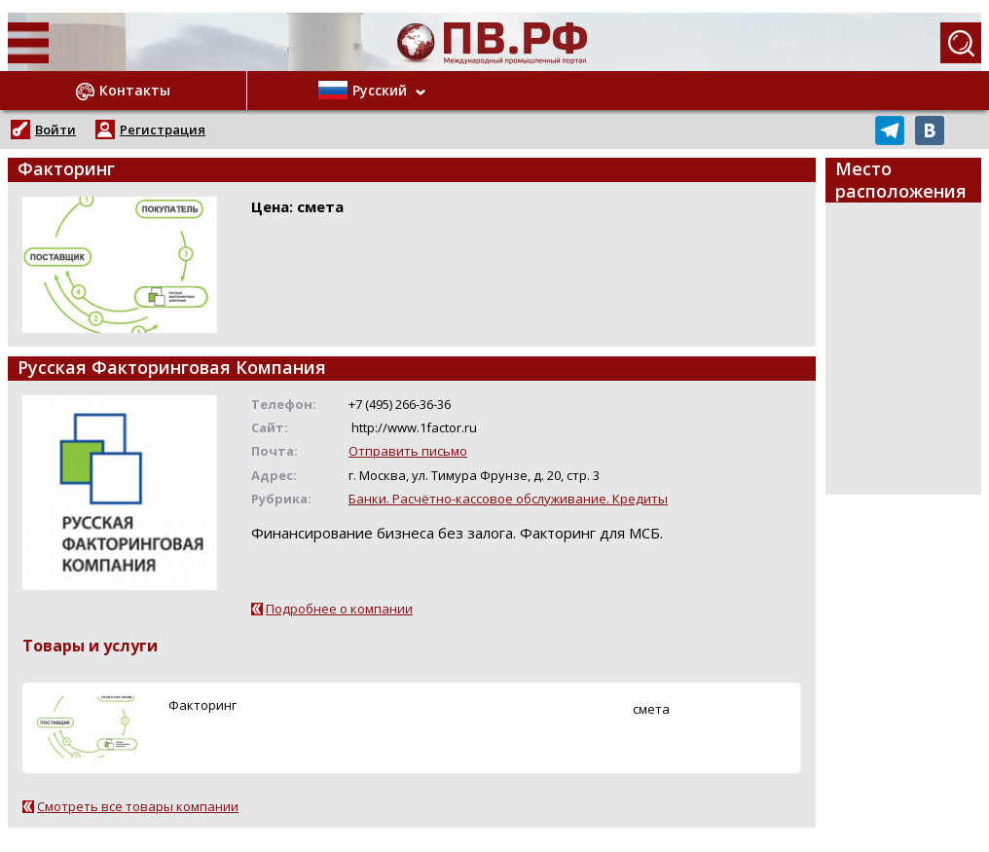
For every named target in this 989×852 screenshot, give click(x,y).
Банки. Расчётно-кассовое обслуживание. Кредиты (508, 498)
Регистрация (162, 129)
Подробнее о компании (339, 608)
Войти (55, 129)
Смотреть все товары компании (137, 806)
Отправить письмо (407, 451)
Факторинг (202, 705)
